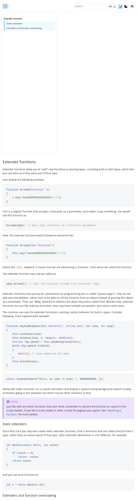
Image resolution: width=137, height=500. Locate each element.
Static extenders (15, 423)
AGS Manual (5, 6)
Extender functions (19, 161)
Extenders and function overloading (29, 495)
